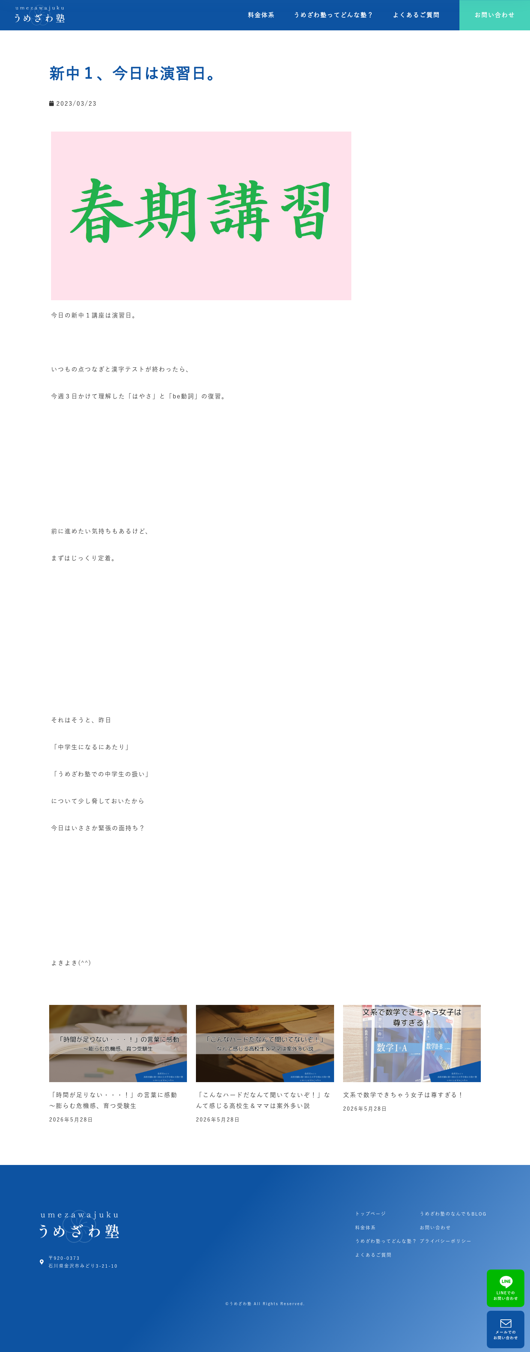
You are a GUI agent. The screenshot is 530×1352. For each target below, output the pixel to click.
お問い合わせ (435, 1227)
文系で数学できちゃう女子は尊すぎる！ (403, 1095)
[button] (494, 15)
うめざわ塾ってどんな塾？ (334, 15)
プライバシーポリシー (446, 1241)
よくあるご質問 (416, 15)
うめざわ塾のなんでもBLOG (453, 1213)
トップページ (370, 1213)
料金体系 (261, 15)
